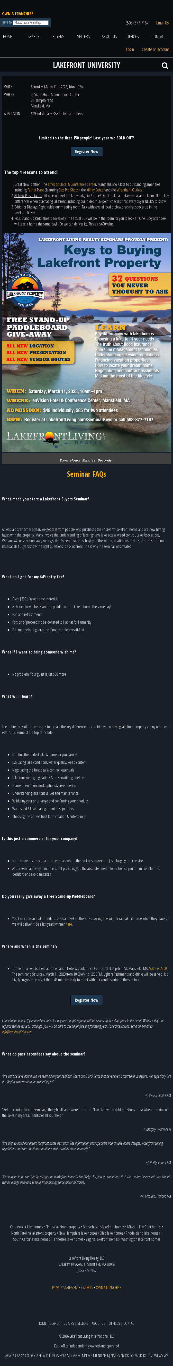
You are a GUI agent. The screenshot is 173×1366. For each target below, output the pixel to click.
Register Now (86, 151)
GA (36, 1356)
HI (40, 1356)
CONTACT (158, 36)
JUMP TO (7, 22)
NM (113, 1356)
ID (46, 1356)
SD (140, 1356)
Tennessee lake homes (67, 1239)
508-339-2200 (158, 968)
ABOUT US (109, 36)
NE (104, 1356)
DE (31, 1356)
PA (136, 1356)
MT (95, 1356)
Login (130, 49)
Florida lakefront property (62, 1227)
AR (14, 1356)
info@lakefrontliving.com (17, 1032)
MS (90, 1356)
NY (122, 1356)
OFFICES (132, 36)
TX (144, 1356)
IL (50, 1356)
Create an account (155, 49)
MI (79, 1356)
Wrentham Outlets (129, 190)
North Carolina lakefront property (33, 1233)
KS (57, 1356)
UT (148, 1356)
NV (118, 1356)
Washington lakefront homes (140, 1239)
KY (61, 1356)
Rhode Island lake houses (143, 1233)
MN (84, 1356)
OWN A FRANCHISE (17, 13)
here (69, 924)
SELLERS (83, 36)
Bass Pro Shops (68, 190)
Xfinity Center (96, 190)
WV (161, 1356)
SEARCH (34, 36)
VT (152, 1356)
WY (166, 1356)
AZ (18, 1356)
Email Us (162, 23)
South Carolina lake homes (31, 1239)
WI (156, 1356)
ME (74, 1356)
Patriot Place (36, 190)
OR (132, 1356)
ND (100, 1356)
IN (53, 1356)
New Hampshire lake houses (78, 1233)
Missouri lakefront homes (144, 1227)
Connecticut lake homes (26, 1227)
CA (22, 1356)
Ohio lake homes (111, 1233)
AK (6, 1356)
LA (64, 1356)
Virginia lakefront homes (102, 1239)
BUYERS (58, 36)
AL (10, 1356)
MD (69, 1356)
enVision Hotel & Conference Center (72, 184)
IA (43, 1356)
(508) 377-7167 (137, 23)
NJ (108, 1356)
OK (127, 1356)
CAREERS (87, 1287)
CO (27, 1356)
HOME (8, 36)
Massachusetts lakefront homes (103, 1227)
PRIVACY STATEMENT (65, 1287)
